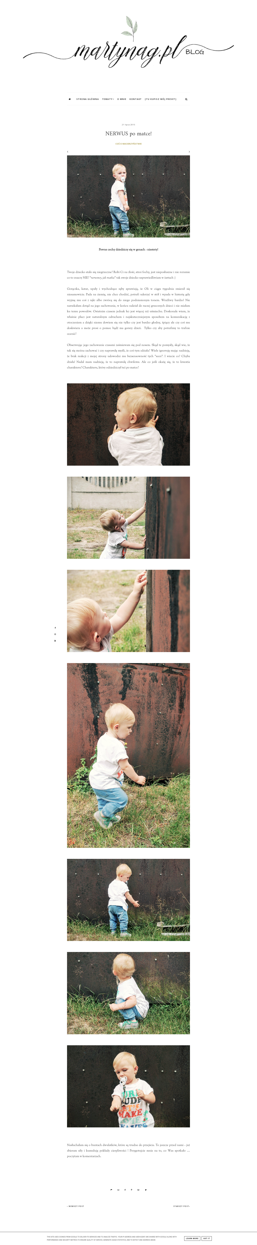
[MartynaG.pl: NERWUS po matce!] (128, 45)
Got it (206, 1238)
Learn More (192, 1238)
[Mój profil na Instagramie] (55, 634)
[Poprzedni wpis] (67, 151)
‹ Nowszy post (75, 1206)
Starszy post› (181, 1206)
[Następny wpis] (188, 151)
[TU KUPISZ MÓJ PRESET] (160, 99)
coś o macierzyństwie (128, 143)
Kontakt (135, 99)
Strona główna (87, 99)
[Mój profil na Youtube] (55, 640)
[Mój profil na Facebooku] (55, 628)
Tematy (107, 99)
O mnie (121, 99)
